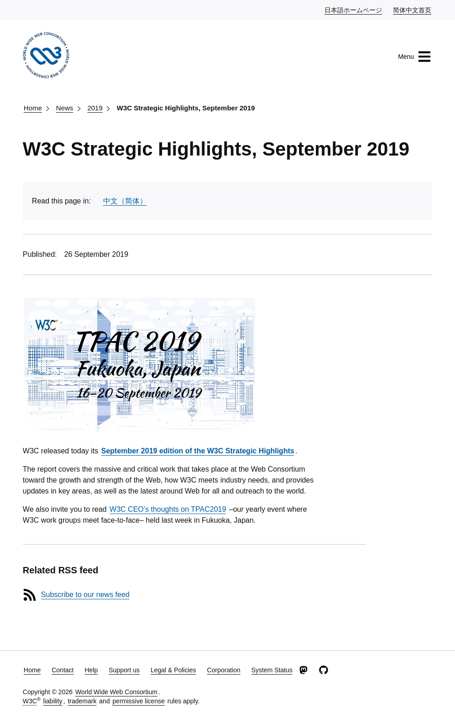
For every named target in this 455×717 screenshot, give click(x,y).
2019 (94, 108)
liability (53, 701)
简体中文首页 (412, 9)
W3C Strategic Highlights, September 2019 (186, 108)
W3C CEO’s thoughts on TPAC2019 (168, 509)
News (64, 108)
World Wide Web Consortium (116, 692)
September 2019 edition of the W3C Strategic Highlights (197, 451)
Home (33, 108)
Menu (414, 56)
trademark (82, 701)
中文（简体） (125, 201)
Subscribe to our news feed (85, 594)
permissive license (139, 701)
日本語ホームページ (353, 9)
